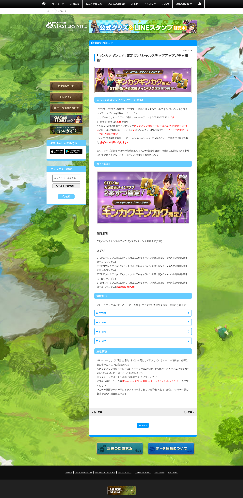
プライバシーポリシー (83, 472)
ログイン (66, 97)
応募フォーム (173, 472)
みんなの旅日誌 (116, 4)
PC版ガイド (66, 86)
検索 (67, 196)
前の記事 (98, 412)
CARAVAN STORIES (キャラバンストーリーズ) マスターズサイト (66, 26)
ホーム (50, 11)
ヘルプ (165, 4)
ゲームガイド (66, 130)
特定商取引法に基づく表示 (105, 472)
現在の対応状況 (184, 4)
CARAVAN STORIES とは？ (66, 119)
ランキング (150, 4)
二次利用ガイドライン (143, 472)
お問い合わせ (159, 472)
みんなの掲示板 (94, 4)
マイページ (58, 4)
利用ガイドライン (124, 472)
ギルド (134, 4)
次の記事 (188, 412)
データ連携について (66, 108)
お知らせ (74, 4)
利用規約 (68, 472)
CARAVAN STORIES (121, 490)
